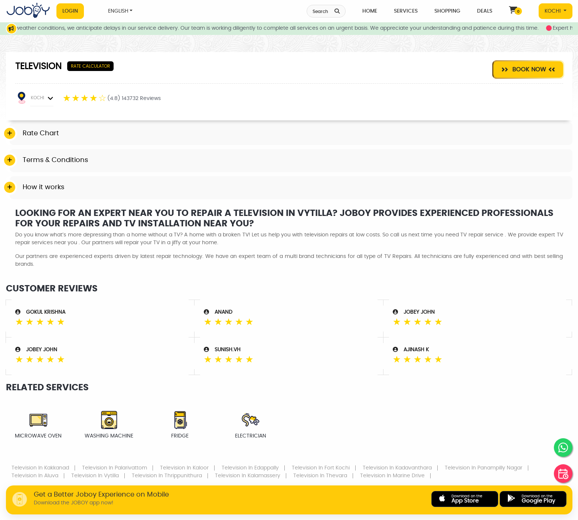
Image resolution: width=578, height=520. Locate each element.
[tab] (291, 133)
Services (406, 11)
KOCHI (553, 11)
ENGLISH (118, 11)
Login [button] (70, 11)
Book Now (528, 69)
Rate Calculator (90, 66)
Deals (484, 11)
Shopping (447, 11)
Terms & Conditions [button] (55, 160)
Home (369, 11)
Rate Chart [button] (41, 133)
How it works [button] (43, 187)
